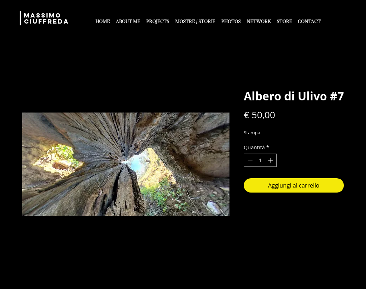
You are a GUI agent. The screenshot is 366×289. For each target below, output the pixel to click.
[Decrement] (249, 160)
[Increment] (271, 160)
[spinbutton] (260, 160)
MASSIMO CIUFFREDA (46, 18)
